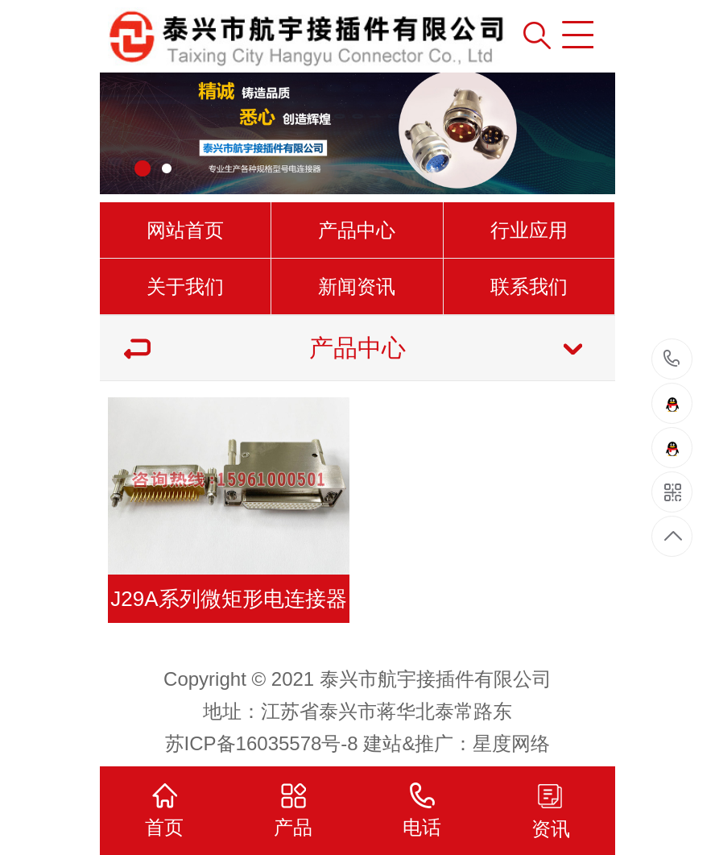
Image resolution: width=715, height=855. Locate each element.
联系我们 (529, 286)
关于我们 (185, 286)
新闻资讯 (356, 286)
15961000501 (672, 359)
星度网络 (511, 743)
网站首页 (185, 230)
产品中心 (356, 230)
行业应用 (529, 230)
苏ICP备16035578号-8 (261, 743)
